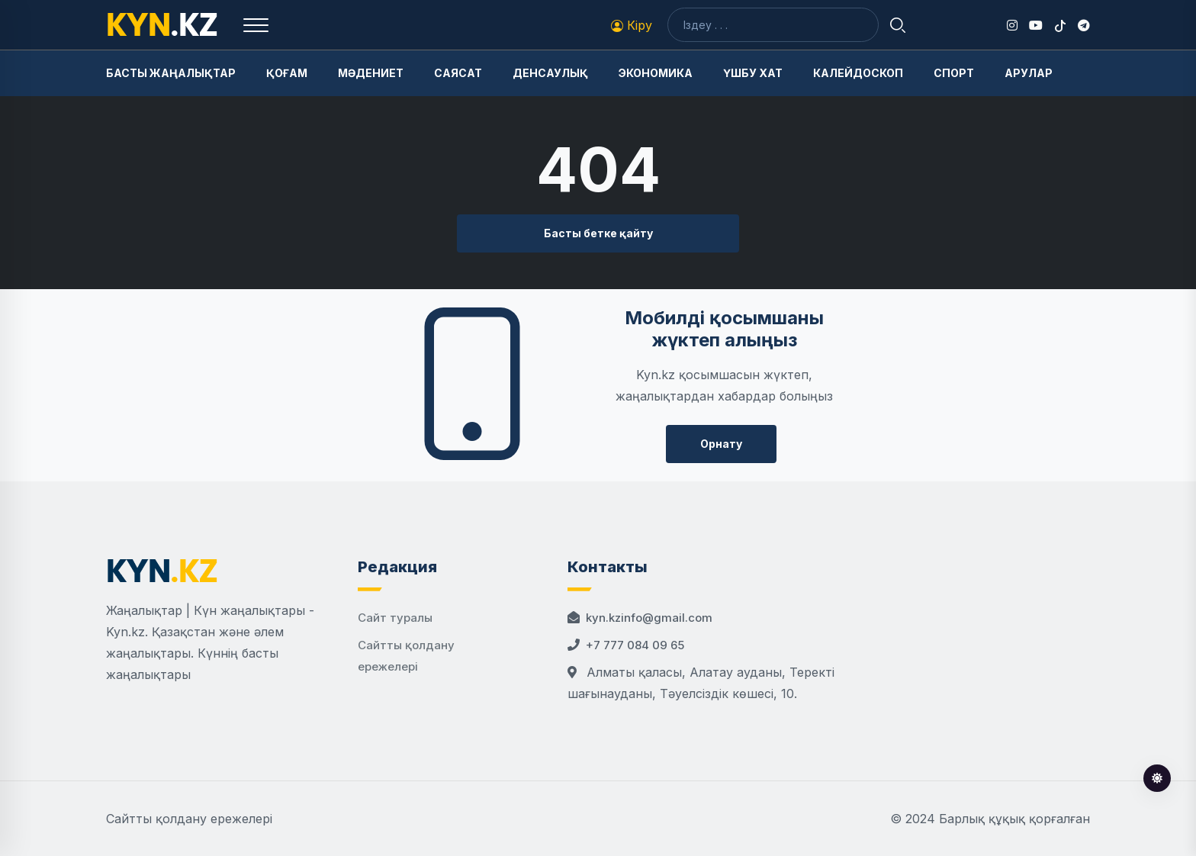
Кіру (631, 25)
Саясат (458, 72)
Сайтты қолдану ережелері (189, 818)
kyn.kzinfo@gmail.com (649, 617)
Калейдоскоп (858, 72)
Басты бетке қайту (598, 233)
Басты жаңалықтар (171, 72)
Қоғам (286, 72)
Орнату (721, 443)
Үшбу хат (753, 72)
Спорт (954, 72)
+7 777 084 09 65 (635, 645)
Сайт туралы (395, 617)
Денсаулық (550, 72)
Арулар (1029, 72)
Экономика (656, 72)
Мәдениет (370, 72)
